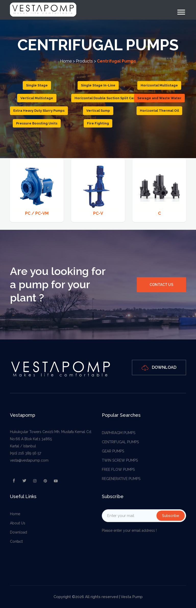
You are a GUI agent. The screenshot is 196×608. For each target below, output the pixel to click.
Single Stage (37, 85)
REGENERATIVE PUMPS (121, 479)
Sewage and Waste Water (159, 98)
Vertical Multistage (36, 98)
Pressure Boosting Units (36, 123)
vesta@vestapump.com (29, 460)
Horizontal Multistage (159, 85)
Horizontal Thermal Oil (159, 110)
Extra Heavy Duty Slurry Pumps (39, 110)
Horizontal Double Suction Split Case (106, 98)
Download (159, 367)
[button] (181, 11)
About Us (17, 523)
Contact (16, 541)
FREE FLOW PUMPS (118, 469)
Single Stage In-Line (98, 85)
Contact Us (161, 285)
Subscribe (170, 516)
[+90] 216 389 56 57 (25, 453)
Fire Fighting (98, 123)
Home (66, 61)
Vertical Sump (98, 110)
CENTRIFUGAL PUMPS (120, 442)
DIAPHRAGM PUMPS (118, 433)
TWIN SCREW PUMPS (120, 460)
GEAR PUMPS (113, 451)
